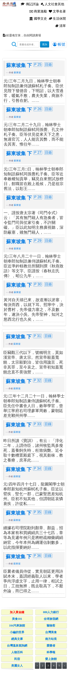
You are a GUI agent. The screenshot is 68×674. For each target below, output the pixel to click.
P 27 (37, 152)
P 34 (37, 468)
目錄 (48, 64)
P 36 (37, 556)
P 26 (37, 109)
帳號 (59, 44)
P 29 (37, 240)
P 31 (37, 336)
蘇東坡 (17, 72)
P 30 (37, 284)
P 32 (37, 380)
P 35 (37, 512)
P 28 (37, 197)
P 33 (37, 424)
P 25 (37, 64)
